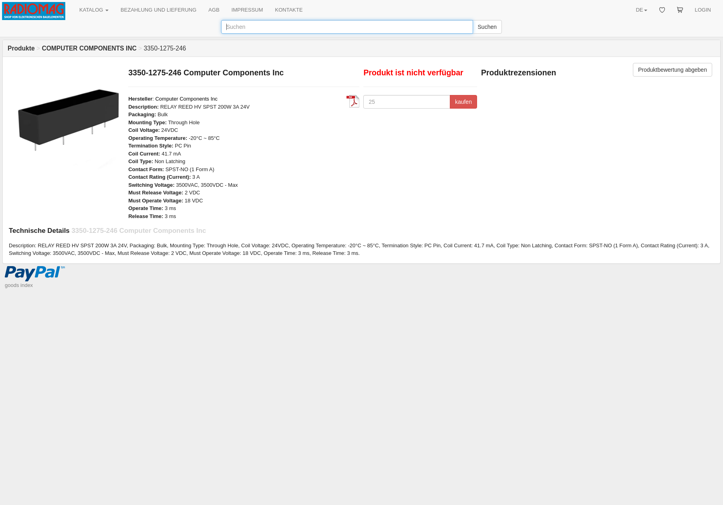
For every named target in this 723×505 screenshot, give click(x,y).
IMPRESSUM (247, 10)
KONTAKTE (289, 10)
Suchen (487, 27)
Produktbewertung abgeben (672, 70)
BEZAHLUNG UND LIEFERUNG (158, 10)
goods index (19, 285)
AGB (213, 10)
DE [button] (641, 10)
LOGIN (703, 10)
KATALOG (94, 10)
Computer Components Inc (186, 99)
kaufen (463, 102)
